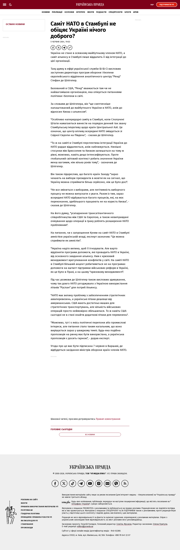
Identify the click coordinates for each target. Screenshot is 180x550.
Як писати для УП (29, 521)
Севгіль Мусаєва (123, 524)
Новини (46, 12)
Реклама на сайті (29, 499)
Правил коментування (108, 419)
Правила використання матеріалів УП (39, 507)
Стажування (27, 524)
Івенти (90, 12)
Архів (135, 12)
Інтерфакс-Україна (80, 504)
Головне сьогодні (61, 429)
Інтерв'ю (80, 12)
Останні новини (15, 24)
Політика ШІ (27, 510)
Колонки (69, 12)
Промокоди (27, 528)
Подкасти (101, 12)
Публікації (57, 12)
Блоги (128, 12)
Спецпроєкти (115, 12)
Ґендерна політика (30, 514)
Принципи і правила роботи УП (36, 517)
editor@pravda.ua (85, 526)
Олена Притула (160, 524)
